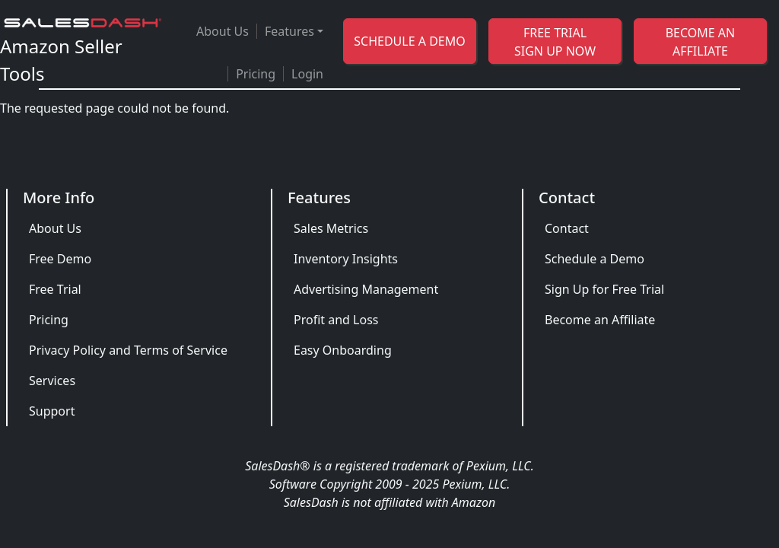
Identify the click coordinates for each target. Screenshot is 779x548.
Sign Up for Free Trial (604, 289)
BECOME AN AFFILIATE (701, 41)
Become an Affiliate (600, 319)
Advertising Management (366, 289)
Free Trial (55, 289)
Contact (567, 228)
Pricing (255, 73)
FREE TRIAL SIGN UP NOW (555, 41)
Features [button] (289, 31)
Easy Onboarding (343, 350)
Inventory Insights (346, 258)
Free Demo (60, 258)
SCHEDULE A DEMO (409, 41)
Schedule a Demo (594, 258)
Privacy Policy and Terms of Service (128, 350)
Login (307, 73)
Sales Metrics (331, 228)
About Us (222, 31)
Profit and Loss (336, 319)
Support (52, 411)
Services (52, 380)
